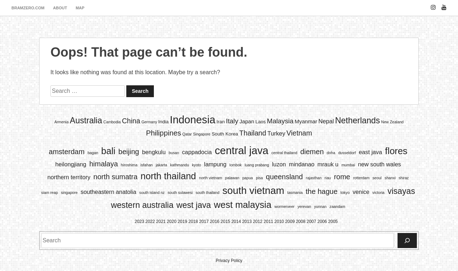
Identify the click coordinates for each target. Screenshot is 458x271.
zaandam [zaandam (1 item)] (337, 206)
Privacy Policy (229, 260)
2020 (171, 221)
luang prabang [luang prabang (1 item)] (257, 165)
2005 (333, 221)
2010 (279, 221)
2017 (204, 221)
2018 (193, 221)
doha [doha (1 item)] (331, 153)
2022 (150, 221)
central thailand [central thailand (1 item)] (284, 153)
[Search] (407, 240)
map (79, 8)
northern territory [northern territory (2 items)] (69, 177)
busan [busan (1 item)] (174, 153)
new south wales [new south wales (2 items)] (379, 164)
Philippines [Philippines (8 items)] (163, 133)
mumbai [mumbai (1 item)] (348, 165)
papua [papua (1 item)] (247, 178)
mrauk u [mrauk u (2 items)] (327, 164)
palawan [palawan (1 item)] (232, 178)
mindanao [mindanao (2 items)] (301, 164)
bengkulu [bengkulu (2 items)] (154, 152)
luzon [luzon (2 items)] (279, 164)
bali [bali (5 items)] (108, 151)
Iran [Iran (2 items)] (220, 121)
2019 (182, 221)
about (60, 8)
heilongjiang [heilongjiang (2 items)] (70, 164)
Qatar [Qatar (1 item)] (187, 134)
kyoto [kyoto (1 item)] (196, 165)
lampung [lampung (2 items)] (215, 164)
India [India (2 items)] (163, 121)
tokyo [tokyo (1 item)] (345, 192)
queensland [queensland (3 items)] (284, 177)
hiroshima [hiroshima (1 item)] (129, 165)
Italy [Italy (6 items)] (232, 121)
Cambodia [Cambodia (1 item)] (112, 122)
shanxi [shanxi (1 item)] (390, 178)
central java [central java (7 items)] (241, 150)
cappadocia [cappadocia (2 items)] (197, 152)
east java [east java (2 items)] (370, 152)
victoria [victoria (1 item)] (378, 192)
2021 (161, 221)
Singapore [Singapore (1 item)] (201, 134)
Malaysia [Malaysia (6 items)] (280, 121)
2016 (215, 221)
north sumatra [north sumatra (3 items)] (115, 177)
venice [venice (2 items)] (360, 192)
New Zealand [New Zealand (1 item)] (392, 122)
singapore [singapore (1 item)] (69, 192)
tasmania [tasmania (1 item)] (295, 192)
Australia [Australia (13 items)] (86, 120)
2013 (247, 221)
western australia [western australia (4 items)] (142, 205)
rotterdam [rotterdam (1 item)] (361, 178)
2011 (268, 221)
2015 (225, 221)
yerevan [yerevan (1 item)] (304, 206)
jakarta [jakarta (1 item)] (161, 165)
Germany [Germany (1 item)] (149, 122)
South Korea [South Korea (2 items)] (224, 134)
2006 (322, 221)
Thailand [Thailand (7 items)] (252, 133)
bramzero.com (27, 8)
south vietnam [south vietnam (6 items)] (253, 190)
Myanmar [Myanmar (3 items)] (306, 121)
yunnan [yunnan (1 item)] (320, 206)
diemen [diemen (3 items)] (312, 152)
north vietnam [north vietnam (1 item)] (210, 178)
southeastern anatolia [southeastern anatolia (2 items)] (108, 192)
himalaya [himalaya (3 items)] (103, 164)
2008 (301, 221)
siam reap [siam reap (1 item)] (49, 192)
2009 (290, 221)
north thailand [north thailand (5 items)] (168, 176)
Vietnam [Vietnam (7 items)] (299, 133)
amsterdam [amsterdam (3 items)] (66, 152)
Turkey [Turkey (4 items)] (276, 133)
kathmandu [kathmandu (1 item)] (179, 165)
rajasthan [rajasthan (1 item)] (314, 178)
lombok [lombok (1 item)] (235, 165)
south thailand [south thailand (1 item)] (207, 192)
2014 (236, 221)
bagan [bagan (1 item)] (93, 153)
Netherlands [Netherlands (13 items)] (357, 120)
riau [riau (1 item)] (328, 178)
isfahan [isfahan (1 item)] (146, 165)
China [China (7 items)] (131, 121)
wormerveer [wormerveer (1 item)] (284, 206)
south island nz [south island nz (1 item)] (152, 192)
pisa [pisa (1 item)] (259, 178)
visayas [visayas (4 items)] (401, 191)
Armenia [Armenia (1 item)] (61, 122)
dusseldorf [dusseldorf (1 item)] (347, 153)
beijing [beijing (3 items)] (128, 152)
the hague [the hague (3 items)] (321, 191)
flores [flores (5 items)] (396, 151)
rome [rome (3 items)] (342, 177)
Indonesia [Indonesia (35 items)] (192, 119)
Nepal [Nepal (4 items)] (326, 121)
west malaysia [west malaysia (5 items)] (243, 205)
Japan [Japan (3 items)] (246, 121)
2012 (258, 221)
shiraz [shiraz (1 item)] (404, 178)
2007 (311, 221)
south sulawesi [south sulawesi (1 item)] (180, 192)
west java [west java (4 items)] (193, 205)
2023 (139, 221)
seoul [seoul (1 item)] (376, 178)
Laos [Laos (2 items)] (260, 121)
